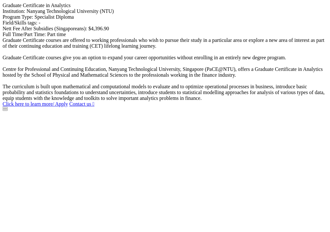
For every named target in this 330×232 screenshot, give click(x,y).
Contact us (81, 104)
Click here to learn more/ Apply (35, 104)
